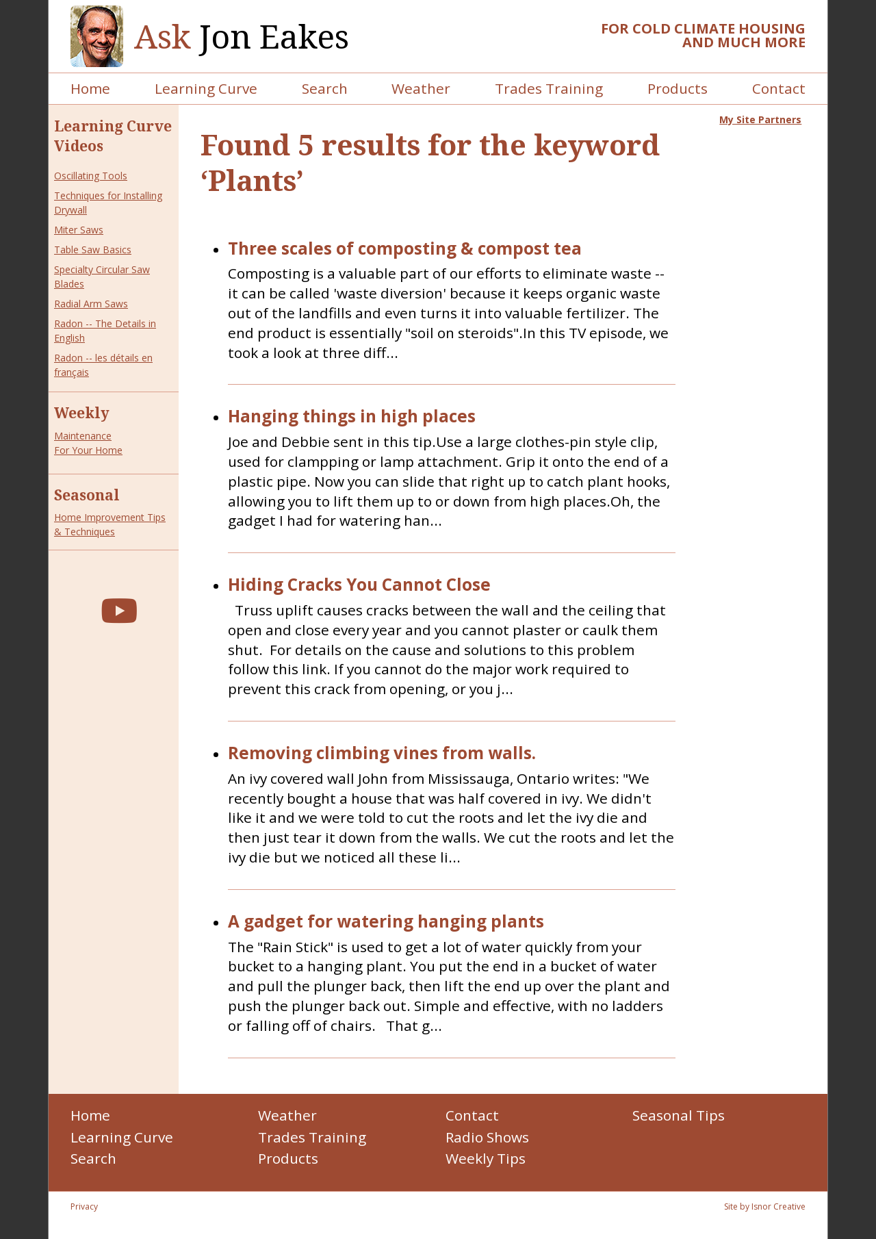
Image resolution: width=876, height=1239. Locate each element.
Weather (420, 88)
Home (90, 88)
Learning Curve (206, 88)
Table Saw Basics (92, 249)
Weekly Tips (486, 1158)
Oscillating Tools (90, 175)
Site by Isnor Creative (765, 1206)
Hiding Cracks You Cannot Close (359, 585)
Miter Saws (78, 229)
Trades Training (549, 88)
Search (325, 88)
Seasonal (87, 494)
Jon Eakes (241, 37)
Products (677, 88)
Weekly (82, 412)
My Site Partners (760, 119)
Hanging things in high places (352, 416)
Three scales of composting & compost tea (405, 249)
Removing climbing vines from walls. (382, 753)
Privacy (84, 1206)
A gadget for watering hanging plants (386, 922)
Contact (779, 88)
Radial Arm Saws (91, 303)
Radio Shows (487, 1137)
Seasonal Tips (678, 1115)
